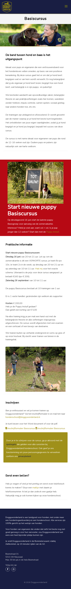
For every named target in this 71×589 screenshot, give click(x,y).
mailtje (35, 487)
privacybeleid (24, 456)
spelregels (11, 444)
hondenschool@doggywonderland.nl (22, 417)
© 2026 (27, 582)
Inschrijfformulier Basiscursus (20, 428)
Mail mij (39, 268)
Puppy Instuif (52, 231)
